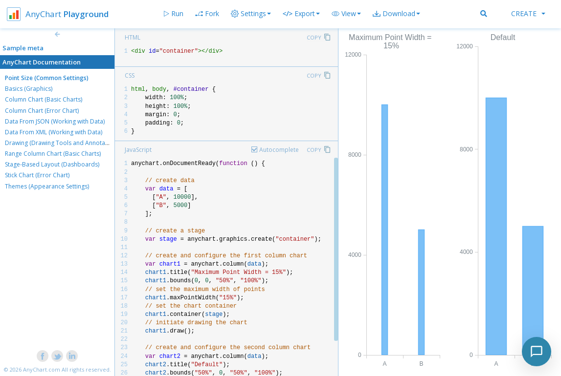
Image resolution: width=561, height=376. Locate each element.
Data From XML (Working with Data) (53, 132)
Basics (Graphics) (28, 88)
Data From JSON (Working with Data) (55, 121)
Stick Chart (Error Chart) (37, 175)
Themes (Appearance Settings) (47, 186)
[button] (346, 13)
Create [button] (528, 13)
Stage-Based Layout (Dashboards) (52, 164)
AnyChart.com (41, 369)
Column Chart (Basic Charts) (43, 99)
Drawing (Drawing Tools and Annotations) (62, 143)
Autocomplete (279, 150)
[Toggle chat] (536, 351)
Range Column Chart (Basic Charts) (53, 153)
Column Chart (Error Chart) (42, 110)
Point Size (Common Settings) (47, 78)
